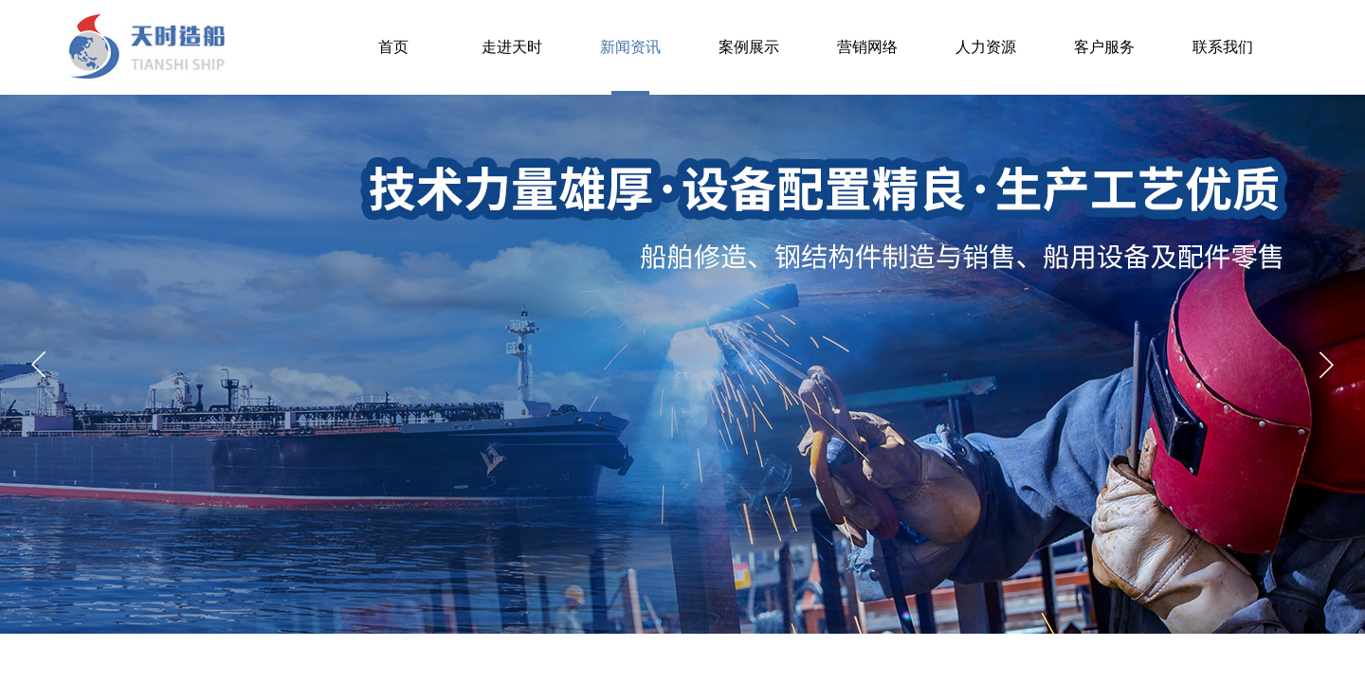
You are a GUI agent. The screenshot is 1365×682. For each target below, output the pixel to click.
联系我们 (1222, 47)
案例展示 (749, 47)
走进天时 (512, 47)
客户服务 (1104, 47)
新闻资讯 (630, 47)
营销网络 (867, 47)
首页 (393, 47)
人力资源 (986, 47)
